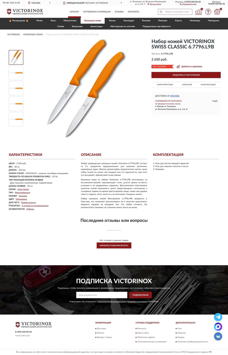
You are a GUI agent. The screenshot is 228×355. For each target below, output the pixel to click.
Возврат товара (104, 337)
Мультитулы (70, 21)
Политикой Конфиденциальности (112, 301)
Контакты (133, 12)
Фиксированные (22, 193)
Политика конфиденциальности (192, 342)
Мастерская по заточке (123, 26)
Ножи (39, 21)
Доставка (101, 329)
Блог (179, 329)
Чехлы (112, 21)
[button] (188, 4)
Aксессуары (96, 26)
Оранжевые (21, 199)
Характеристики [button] (165, 85)
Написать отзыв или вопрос (114, 245)
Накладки (128, 21)
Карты (178, 21)
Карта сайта (143, 333)
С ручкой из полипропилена (35, 206)
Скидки (180, 337)
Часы (53, 21)
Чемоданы (213, 21)
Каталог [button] (74, 12)
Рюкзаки (162, 21)
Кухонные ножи (92, 21)
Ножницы (195, 21)
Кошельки (77, 26)
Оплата (100, 333)
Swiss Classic (23, 189)
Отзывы (119, 12)
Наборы (30, 209)
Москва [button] (174, 96)
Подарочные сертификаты (157, 26)
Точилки (146, 21)
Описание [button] (187, 85)
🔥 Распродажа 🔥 (19, 21)
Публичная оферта (146, 337)
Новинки (181, 333)
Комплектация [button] (208, 85)
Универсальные (28, 203)
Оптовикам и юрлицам (97, 12)
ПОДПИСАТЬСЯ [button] (140, 295)
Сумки (60, 26)
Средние (23, 196)
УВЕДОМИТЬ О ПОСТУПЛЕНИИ (186, 75)
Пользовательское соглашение (151, 342)
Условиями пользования (137, 301)
